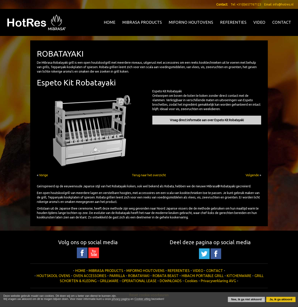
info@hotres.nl (283, 4)
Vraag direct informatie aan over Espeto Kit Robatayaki (207, 120)
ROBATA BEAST (166, 276)
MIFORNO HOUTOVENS (191, 22)
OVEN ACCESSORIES (89, 276)
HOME (109, 22)
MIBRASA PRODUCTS (142, 22)
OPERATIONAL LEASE (139, 281)
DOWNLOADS (171, 281)
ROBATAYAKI (138, 276)
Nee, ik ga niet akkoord (246, 299)
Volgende (252, 175)
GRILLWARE (109, 281)
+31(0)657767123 (248, 4)
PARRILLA (117, 276)
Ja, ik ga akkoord (281, 299)
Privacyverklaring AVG (218, 281)
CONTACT (281, 22)
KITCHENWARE (239, 276)
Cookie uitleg (142, 299)
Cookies (191, 281)
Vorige (43, 175)
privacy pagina (121, 299)
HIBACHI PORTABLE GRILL (203, 276)
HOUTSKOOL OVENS (53, 276)
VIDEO (259, 22)
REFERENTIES (233, 22)
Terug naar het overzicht (149, 175)
